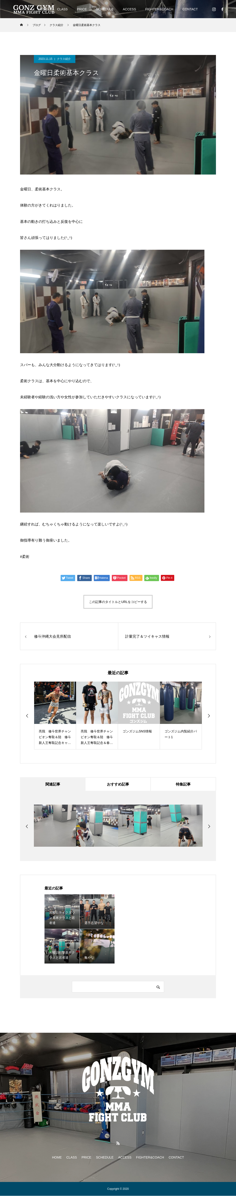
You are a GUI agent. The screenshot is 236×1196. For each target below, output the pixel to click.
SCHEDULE (104, 9)
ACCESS (129, 9)
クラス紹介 (64, 58)
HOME (57, 1157)
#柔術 (24, 557)
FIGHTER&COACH (159, 9)
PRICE (82, 9)
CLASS (62, 9)
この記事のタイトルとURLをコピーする (118, 602)
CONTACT (190, 9)
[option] (55, 715)
